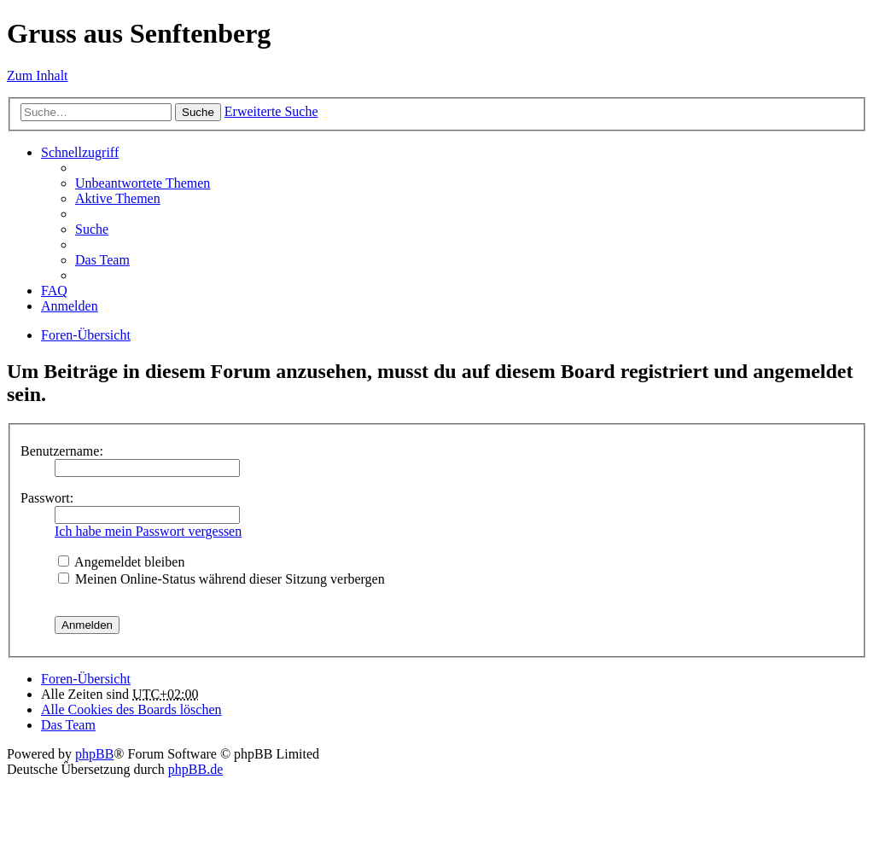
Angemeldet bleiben (121, 562)
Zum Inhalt (37, 75)
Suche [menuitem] (91, 229)
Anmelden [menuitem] (69, 306)
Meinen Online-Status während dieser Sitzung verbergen (221, 579)
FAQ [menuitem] (54, 290)
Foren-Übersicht (86, 335)
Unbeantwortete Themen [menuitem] (142, 183)
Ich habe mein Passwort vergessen (148, 531)
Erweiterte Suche (271, 111)
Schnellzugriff (80, 152)
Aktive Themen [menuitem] (117, 198)
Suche (198, 112)
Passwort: (46, 498)
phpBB (94, 754)
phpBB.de (195, 769)
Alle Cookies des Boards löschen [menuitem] (131, 709)
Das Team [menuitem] (102, 260)
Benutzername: (61, 451)
